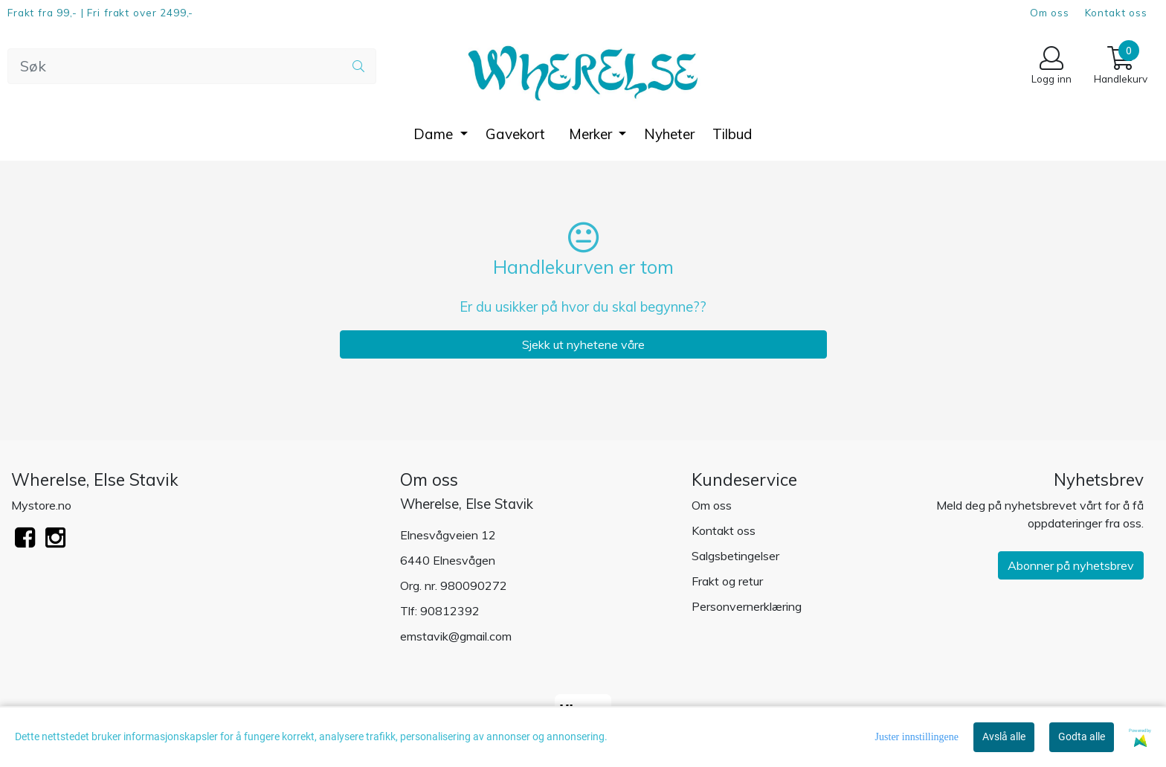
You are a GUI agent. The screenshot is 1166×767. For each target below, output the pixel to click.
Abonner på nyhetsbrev (1071, 565)
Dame (435, 134)
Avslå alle (1003, 736)
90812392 (450, 610)
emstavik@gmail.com (456, 636)
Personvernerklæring (747, 606)
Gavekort (515, 134)
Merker (592, 134)
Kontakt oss (1116, 12)
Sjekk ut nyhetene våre (583, 344)
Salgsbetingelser (735, 555)
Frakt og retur (727, 581)
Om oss (1049, 12)
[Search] (191, 66)
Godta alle (1081, 736)
